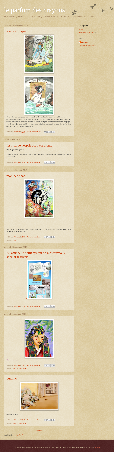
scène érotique (16, 31)
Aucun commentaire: (34, 132)
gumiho (11, 378)
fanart (14, 240)
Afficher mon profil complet (87, 45)
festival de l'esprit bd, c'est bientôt (29, 145)
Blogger (97, 447)
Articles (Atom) (18, 435)
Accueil (39, 430)
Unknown (84, 42)
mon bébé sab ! (16, 176)
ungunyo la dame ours (20, 368)
